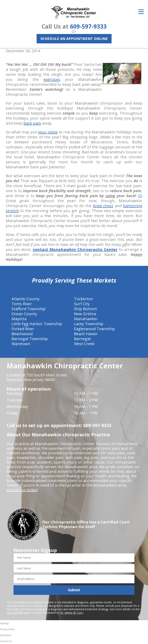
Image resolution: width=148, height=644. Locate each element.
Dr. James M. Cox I (71, 612)
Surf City (82, 303)
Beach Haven (86, 333)
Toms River (22, 303)
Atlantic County (26, 298)
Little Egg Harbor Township (37, 323)
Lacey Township (88, 323)
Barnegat (82, 338)
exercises (52, 79)
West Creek (84, 343)
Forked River (23, 328)
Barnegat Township (30, 338)
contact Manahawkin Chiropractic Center (75, 249)
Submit (74, 590)
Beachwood (22, 333)
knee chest (103, 205)
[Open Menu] (141, 12)
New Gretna (85, 313)
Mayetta (19, 318)
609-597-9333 (88, 26)
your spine (48, 132)
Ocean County (24, 313)
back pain (32, 123)
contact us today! (22, 489)
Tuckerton (83, 298)
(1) (140, 195)
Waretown (21, 343)
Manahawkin (86, 318)
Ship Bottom (85, 308)
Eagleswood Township (94, 328)
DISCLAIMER (15, 612)
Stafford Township (28, 308)
